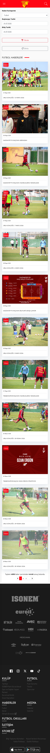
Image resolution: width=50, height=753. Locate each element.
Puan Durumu (32, 681)
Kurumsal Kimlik (8, 692)
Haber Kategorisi (9, 10)
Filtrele (25, 40)
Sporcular (31, 686)
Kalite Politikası (19, 738)
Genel (4, 708)
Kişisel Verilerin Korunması (36, 736)
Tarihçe (5, 681)
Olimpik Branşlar (9, 711)
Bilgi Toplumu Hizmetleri (15, 736)
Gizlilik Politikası (33, 738)
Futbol (6, 65)
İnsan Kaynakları (8, 695)
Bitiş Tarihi (6, 27)
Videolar (30, 705)
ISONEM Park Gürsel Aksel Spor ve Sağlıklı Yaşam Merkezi (11, 686)
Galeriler (30, 708)
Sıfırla (25, 48)
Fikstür (29, 684)
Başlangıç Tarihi (8, 19)
